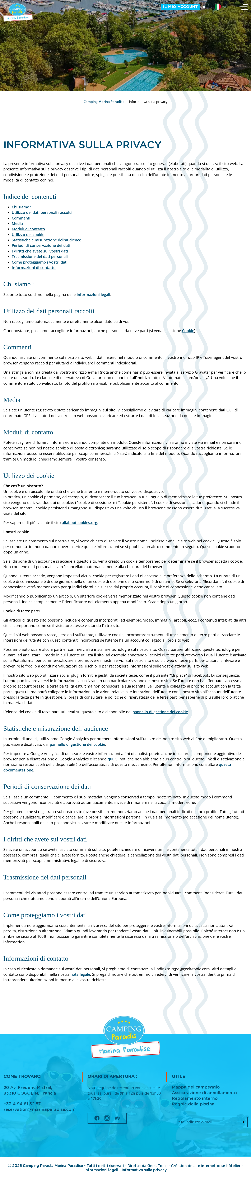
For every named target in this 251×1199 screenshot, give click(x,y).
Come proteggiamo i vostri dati (40, 262)
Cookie (188, 330)
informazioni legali (93, 294)
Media (17, 223)
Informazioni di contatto (34, 267)
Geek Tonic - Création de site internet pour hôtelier (194, 1166)
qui (110, 758)
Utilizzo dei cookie (28, 234)
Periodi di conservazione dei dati (41, 245)
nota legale (80, 974)
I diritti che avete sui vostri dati (40, 251)
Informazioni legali (101, 1170)
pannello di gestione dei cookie (160, 711)
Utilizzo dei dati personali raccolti (42, 212)
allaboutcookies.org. (80, 522)
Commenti (21, 218)
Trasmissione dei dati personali (40, 256)
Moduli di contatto (28, 228)
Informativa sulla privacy (144, 1170)
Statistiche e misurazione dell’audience (46, 239)
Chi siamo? (21, 206)
